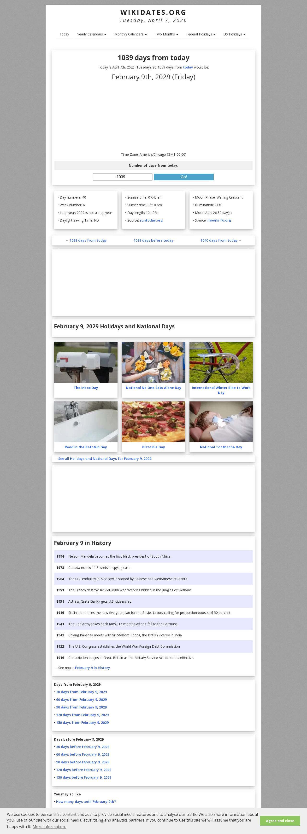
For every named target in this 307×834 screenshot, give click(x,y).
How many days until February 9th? (86, 801)
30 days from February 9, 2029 (81, 692)
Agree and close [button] (280, 820)
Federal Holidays (200, 34)
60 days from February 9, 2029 (81, 699)
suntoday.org (151, 220)
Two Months (166, 34)
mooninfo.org (219, 220)
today (188, 67)
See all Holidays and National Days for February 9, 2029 (104, 458)
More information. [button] (49, 826)
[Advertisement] (153, 115)
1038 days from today (88, 240)
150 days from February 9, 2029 (82, 722)
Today (64, 34)
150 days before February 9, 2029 (83, 777)
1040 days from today (219, 240)
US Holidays (234, 34)
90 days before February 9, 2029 (82, 762)
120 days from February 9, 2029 (82, 715)
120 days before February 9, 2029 (83, 769)
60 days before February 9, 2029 (82, 754)
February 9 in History (92, 667)
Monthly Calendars (130, 34)
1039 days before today (153, 240)
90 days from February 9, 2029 (81, 707)
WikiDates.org (153, 12)
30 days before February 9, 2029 (82, 746)
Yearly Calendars (91, 34)
